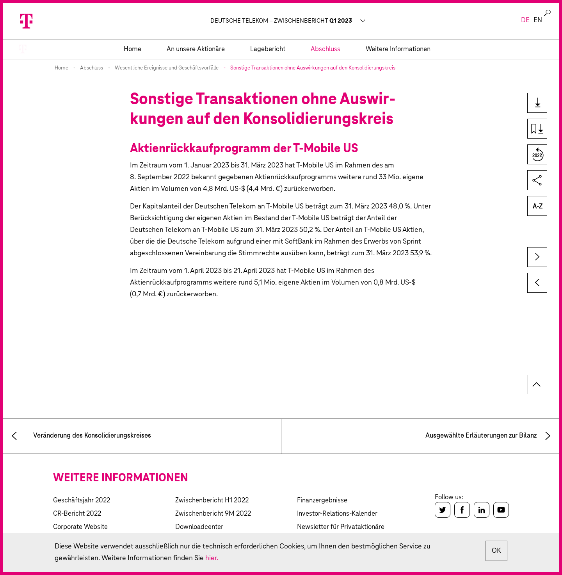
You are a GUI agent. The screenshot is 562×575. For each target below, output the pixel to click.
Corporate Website (80, 527)
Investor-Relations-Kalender (337, 514)
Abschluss (91, 68)
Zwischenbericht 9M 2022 (213, 514)
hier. (211, 558)
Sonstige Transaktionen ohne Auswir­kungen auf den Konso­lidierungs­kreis (312, 68)
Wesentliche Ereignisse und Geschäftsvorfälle (167, 68)
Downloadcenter (199, 527)
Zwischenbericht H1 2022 (212, 500)
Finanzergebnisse (322, 500)
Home (61, 68)
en (538, 20)
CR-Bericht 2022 (77, 514)
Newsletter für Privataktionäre (340, 527)
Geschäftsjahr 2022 (81, 500)
